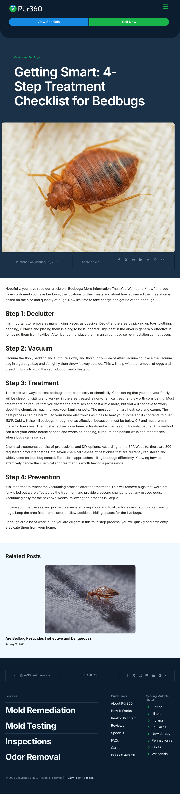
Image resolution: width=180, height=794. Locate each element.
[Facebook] (119, 259)
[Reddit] (133, 259)
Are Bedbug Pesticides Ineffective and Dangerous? (48, 638)
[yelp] (166, 675)
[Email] (162, 259)
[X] (126, 259)
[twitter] (133, 675)
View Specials (48, 22)
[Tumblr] (148, 259)
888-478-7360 (90, 675)
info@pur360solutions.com (33, 675)
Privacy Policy (73, 777)
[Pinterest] (155, 259)
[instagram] (140, 675)
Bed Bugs (34, 57)
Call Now (129, 22)
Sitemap (89, 777)
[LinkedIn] (140, 259)
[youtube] (146, 675)
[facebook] (127, 675)
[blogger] (160, 675)
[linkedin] (153, 675)
